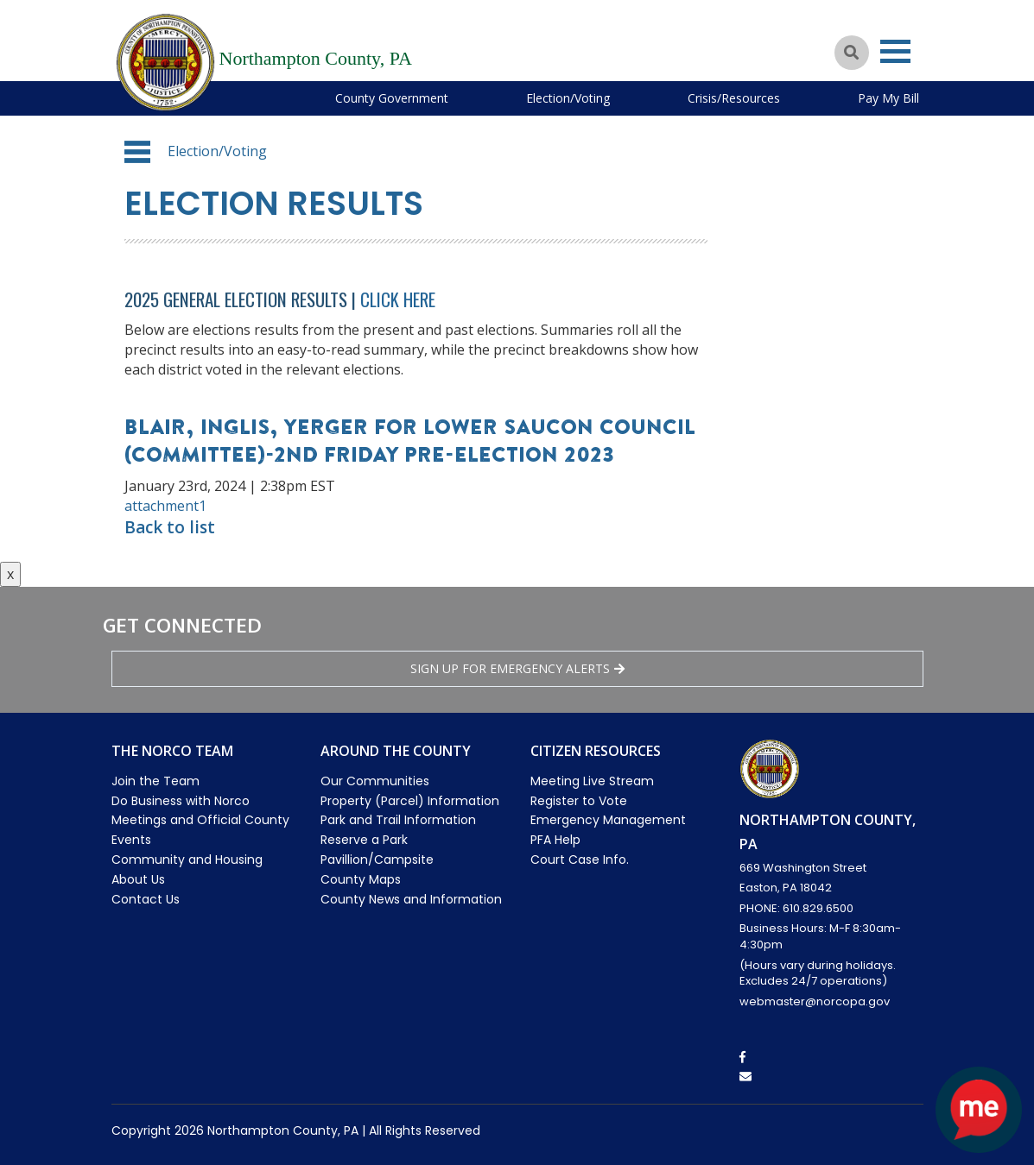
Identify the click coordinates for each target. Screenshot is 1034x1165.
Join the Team (155, 781)
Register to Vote (578, 800)
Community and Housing (187, 859)
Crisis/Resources (734, 98)
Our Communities (374, 781)
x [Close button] (10, 573)
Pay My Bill (888, 98)
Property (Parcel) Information (409, 800)
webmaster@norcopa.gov (814, 1001)
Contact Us (145, 899)
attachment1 (165, 505)
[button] (137, 152)
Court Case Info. (579, 859)
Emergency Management (608, 819)
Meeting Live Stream (592, 781)
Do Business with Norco (180, 800)
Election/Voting (568, 98)
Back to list (169, 527)
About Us (138, 879)
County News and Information (411, 899)
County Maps (360, 879)
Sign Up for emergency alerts (517, 668)
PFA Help (555, 839)
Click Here (397, 299)
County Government (391, 98)
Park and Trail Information (398, 819)
